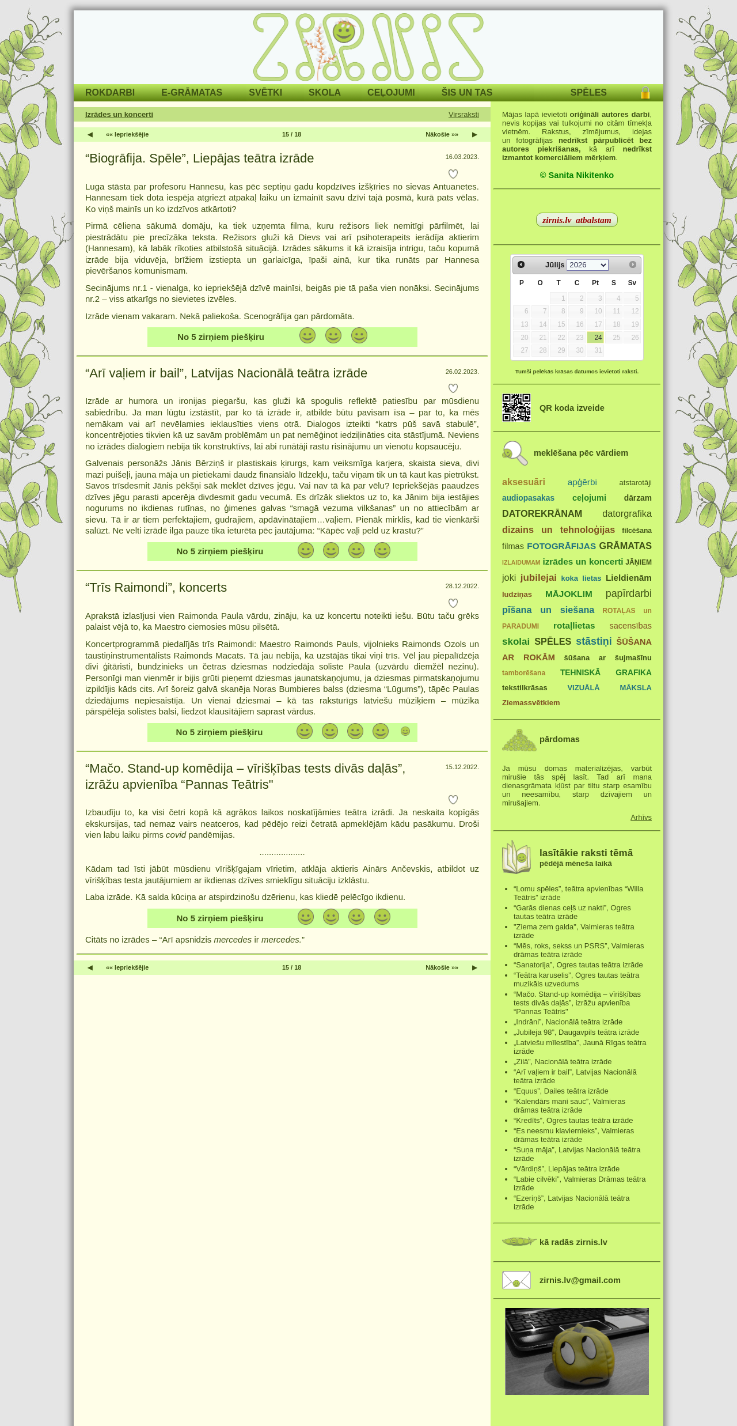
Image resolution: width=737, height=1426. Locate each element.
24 (598, 338)
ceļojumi (589, 497)
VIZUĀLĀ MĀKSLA (609, 687)
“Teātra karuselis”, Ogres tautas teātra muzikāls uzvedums (576, 979)
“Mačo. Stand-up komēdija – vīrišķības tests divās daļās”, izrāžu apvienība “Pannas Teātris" (245, 776)
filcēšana (637, 531)
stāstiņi (593, 641)
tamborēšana (523, 673)
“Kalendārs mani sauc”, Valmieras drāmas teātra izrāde (569, 1105)
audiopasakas (528, 498)
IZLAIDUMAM (521, 562)
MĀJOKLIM (568, 594)
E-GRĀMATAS (191, 92)
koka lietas (581, 578)
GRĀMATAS (625, 545)
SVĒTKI (265, 92)
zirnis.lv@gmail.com (580, 1280)
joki (509, 577)
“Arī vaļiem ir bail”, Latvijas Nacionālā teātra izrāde (226, 373)
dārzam (638, 498)
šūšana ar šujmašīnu (607, 657)
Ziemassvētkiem (531, 702)
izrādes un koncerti (582, 561)
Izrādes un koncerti (119, 114)
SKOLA (325, 92)
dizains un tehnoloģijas (558, 529)
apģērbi (582, 482)
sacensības (630, 625)
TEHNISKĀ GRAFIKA (606, 672)
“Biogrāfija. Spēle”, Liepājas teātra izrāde (199, 158)
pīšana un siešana (548, 609)
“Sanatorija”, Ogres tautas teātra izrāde (578, 964)
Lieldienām (629, 577)
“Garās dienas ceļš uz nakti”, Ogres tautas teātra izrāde (572, 912)
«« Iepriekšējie (127, 134)
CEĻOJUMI (391, 92)
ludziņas (517, 594)
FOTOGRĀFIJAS (561, 546)
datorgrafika (627, 513)
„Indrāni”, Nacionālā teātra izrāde (568, 1022)
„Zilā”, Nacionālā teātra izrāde (563, 1061)
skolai (516, 641)
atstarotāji (636, 482)
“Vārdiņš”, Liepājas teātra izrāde (567, 1168)
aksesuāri (523, 481)
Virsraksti (464, 114)
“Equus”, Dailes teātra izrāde (561, 1091)
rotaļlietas (574, 625)
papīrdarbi (629, 593)
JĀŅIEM (638, 562)
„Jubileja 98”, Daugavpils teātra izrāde (576, 1032)
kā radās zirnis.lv (573, 1242)
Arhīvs (641, 817)
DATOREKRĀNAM (542, 513)
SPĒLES (589, 92)
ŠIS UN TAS (467, 92)
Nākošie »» (442, 134)
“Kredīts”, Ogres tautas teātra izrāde (573, 1120)
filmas (513, 546)
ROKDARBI (110, 92)
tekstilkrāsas (525, 687)
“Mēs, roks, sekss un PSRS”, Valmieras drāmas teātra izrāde (579, 950)
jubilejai (539, 577)
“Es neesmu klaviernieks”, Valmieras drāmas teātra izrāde (574, 1135)
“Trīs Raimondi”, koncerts (156, 587)
